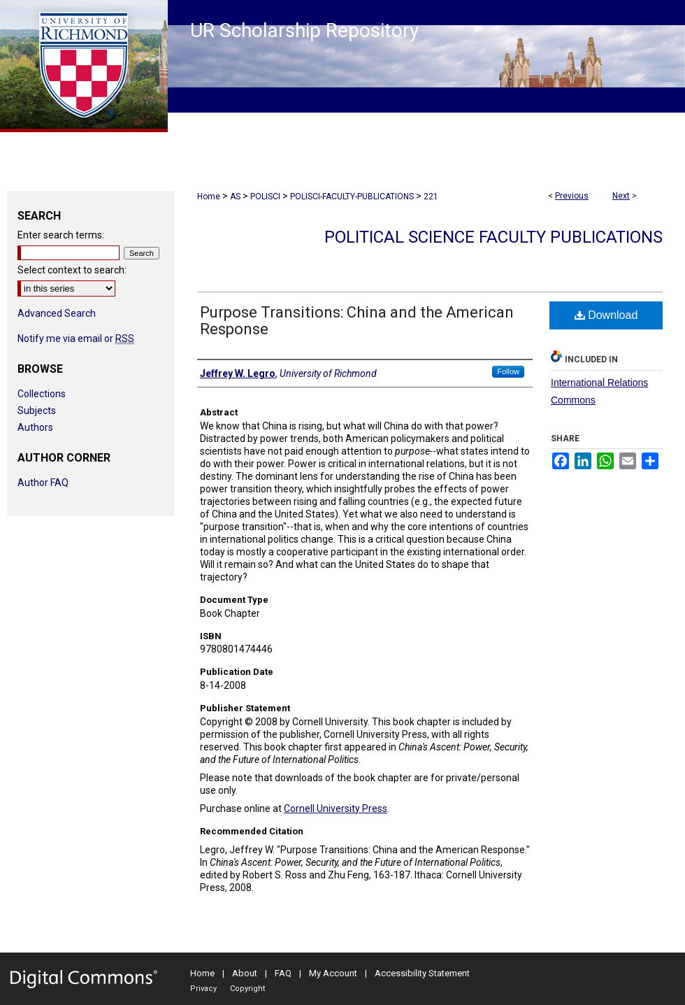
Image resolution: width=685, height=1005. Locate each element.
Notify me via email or (75, 338)
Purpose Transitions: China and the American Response (357, 321)
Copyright (247, 988)
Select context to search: (72, 270)
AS (235, 196)
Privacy (203, 988)
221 (431, 196)
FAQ (283, 973)
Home (208, 196)
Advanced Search (56, 313)
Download (606, 315)
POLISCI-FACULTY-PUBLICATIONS (352, 196)
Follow (508, 371)
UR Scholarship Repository (304, 30)
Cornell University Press (335, 808)
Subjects (36, 410)
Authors (35, 427)
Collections (41, 393)
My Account (333, 973)
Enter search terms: (60, 235)
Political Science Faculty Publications (493, 237)
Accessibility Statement (422, 973)
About (244, 973)
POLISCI (265, 196)
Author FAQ (42, 482)
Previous (572, 196)
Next (621, 196)
